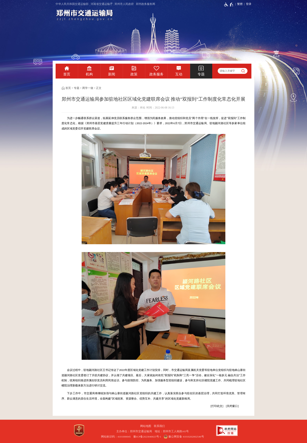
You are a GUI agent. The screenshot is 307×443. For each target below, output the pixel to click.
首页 (66, 74)
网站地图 (145, 426)
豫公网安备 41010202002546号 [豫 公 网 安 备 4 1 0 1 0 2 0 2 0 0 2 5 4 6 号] (184, 436)
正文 (98, 88)
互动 (178, 74)
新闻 (111, 74)
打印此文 (216, 406)
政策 (133, 74)
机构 (89, 74)
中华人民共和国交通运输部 (72, 4)
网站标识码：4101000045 (116, 436)
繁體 (240, 4)
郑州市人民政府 (124, 4)
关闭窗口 (232, 406)
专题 (201, 74)
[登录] (247, 4)
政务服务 (156, 74)
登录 (248, 4)
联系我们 (159, 426)
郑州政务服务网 (145, 4)
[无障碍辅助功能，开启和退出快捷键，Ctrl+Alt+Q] (229, 4)
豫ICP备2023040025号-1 (147, 436)
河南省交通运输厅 (102, 4)
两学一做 (87, 88)
